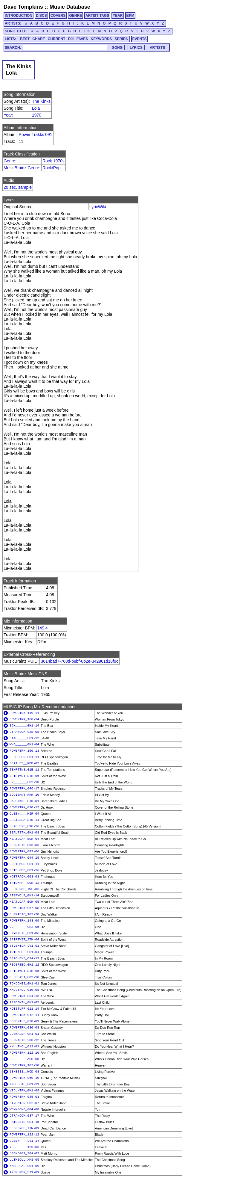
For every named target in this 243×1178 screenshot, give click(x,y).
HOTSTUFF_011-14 (24, 1009)
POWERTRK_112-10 (24, 1053)
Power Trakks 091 (35, 134)
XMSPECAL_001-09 (24, 1166)
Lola (36, 108)
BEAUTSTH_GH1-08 (24, 832)
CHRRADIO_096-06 (24, 845)
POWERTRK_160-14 (24, 719)
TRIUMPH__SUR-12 (24, 883)
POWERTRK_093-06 (24, 851)
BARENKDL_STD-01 (24, 801)
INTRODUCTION (18, 15)
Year (8, 115)
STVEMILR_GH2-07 (24, 1103)
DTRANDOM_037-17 (24, 1115)
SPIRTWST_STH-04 (24, 939)
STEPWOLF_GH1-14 (24, 895)
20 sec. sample (18, 187)
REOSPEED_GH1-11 (24, 757)
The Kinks (41, 101)
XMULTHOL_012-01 (24, 1046)
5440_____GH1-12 (24, 738)
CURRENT (56, 39)
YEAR (118, 15)
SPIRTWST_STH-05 (24, 971)
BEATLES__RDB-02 (24, 763)
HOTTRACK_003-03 (24, 876)
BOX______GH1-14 (24, 725)
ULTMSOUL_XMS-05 (24, 1160)
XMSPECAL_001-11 (24, 1084)
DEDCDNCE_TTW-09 (24, 1128)
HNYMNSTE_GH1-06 (24, 933)
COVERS (58, 15)
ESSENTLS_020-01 (24, 1021)
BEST (25, 39)
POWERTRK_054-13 (24, 996)
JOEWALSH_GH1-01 (24, 1034)
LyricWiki (97, 206)
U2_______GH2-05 (24, 927)
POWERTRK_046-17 (24, 788)
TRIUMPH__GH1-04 (24, 952)
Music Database (70, 7)
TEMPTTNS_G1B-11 (24, 769)
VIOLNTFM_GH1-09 (24, 1090)
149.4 (42, 628)
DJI (71, 39)
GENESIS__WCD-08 (24, 1071)
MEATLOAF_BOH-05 (24, 902)
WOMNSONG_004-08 (24, 1109)
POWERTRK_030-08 (24, 1027)
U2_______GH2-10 (24, 782)
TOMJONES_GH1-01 (24, 983)
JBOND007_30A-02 (24, 1153)
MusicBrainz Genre (21, 167)
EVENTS (139, 39)
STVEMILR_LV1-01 (24, 946)
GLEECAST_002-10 (24, 977)
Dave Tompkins (23, 7)
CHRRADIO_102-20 (24, 914)
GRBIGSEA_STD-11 (24, 820)
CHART (38, 39)
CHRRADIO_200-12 (24, 1040)
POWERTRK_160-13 (24, 751)
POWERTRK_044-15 (24, 858)
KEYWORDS (101, 39)
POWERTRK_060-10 (24, 1078)
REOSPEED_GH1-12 (24, 964)
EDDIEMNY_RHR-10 (24, 795)
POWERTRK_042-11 (24, 1015)
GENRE (75, 15)
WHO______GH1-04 (24, 744)
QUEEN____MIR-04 (24, 813)
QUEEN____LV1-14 (24, 1141)
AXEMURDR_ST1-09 (24, 1172)
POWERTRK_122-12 (24, 1134)
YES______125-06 (24, 1147)
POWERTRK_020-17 (24, 807)
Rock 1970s (53, 160)
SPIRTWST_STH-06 (24, 776)
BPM (130, 15)
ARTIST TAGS (97, 15)
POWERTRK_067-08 (24, 908)
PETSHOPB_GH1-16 (24, 870)
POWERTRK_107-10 (24, 1065)
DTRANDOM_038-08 (24, 732)
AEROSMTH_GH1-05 (24, 1002)
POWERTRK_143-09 (24, 920)
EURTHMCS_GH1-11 (24, 864)
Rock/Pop (51, 167)
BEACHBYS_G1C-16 (24, 826)
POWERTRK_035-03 (24, 1097)
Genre (9, 160)
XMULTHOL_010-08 (24, 990)
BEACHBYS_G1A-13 (24, 958)
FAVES (82, 39)
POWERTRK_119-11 (24, 713)
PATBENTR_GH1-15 (24, 1122)
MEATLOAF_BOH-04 (24, 839)
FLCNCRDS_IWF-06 (24, 889)
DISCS (41, 15)
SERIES (121, 39)
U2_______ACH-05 (24, 1059)
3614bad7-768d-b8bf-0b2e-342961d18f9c (79, 661)
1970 (36, 115)
